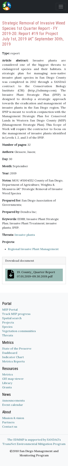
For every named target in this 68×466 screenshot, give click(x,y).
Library (7, 383)
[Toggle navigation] (61, 6)
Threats (7, 335)
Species (7, 326)
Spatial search (12, 318)
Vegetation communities (19, 331)
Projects (8, 322)
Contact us (9, 426)
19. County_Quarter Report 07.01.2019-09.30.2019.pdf (31, 274)
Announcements (13, 400)
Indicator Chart (13, 357)
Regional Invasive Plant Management (33, 249)
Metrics (7, 374)
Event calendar (12, 405)
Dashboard (9, 353)
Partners (8, 422)
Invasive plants (25, 234)
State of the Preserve (16, 348)
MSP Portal (10, 309)
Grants (7, 387)
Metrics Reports (13, 361)
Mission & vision (13, 418)
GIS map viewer (13, 378)
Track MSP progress (16, 314)
